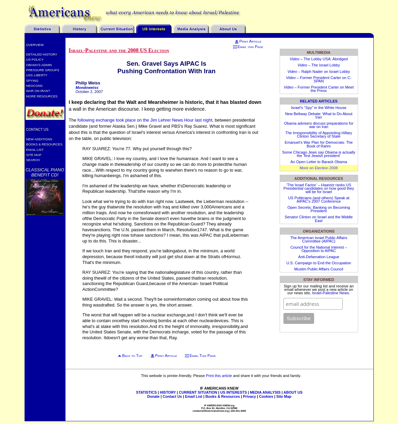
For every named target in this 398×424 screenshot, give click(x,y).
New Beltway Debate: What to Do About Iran (319, 115)
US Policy (35, 59)
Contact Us (37, 129)
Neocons (34, 86)
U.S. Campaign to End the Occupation (318, 263)
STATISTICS (146, 392)
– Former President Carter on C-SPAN (319, 79)
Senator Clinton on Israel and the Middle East (319, 218)
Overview (35, 45)
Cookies (266, 396)
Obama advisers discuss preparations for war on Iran (318, 125)
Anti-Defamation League (318, 257)
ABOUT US (293, 392)
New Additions (39, 139)
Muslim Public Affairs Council (318, 269)
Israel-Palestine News (330, 293)
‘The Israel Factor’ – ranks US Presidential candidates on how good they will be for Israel (318, 188)
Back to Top (132, 356)
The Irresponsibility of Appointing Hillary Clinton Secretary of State (318, 134)
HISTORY (168, 392)
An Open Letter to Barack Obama (318, 162)
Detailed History (41, 54)
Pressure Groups (42, 70)
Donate (153, 396)
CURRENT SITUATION (198, 392)
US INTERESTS (233, 392)
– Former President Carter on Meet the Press (319, 89)
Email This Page (203, 356)
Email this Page (248, 47)
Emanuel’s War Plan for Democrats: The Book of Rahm (319, 144)
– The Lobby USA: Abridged (319, 59)
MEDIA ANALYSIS (265, 392)
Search (33, 160)
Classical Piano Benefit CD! (45, 172)
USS (36, 75)
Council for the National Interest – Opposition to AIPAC (318, 249)
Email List (35, 150)
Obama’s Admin (39, 65)
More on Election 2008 (319, 168)
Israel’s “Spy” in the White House (319, 108)
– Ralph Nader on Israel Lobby (319, 71)
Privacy (249, 396)
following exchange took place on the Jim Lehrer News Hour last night (144, 120)
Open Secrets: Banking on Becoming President (319, 209)
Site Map (34, 155)
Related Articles (319, 101)
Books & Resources (44, 144)
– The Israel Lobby (319, 65)
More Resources (42, 96)
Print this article (219, 376)
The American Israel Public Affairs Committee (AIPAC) (318, 239)
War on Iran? (38, 91)
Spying (32, 80)
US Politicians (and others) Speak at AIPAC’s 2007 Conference (319, 199)
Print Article (247, 41)
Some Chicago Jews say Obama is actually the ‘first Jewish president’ (318, 154)
